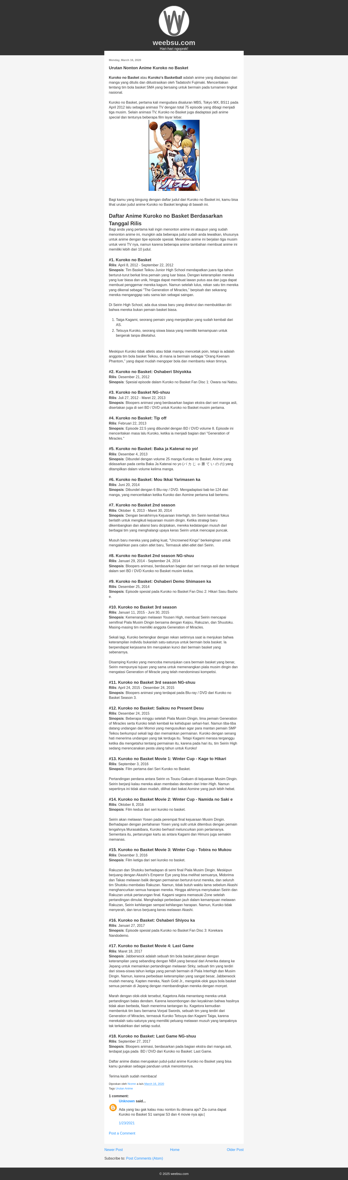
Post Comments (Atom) (144, 1158)
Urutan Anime (124, 1088)
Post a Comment (122, 1133)
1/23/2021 (126, 1123)
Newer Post (113, 1150)
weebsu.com (174, 43)
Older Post (235, 1150)
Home (175, 1150)
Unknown (127, 1101)
